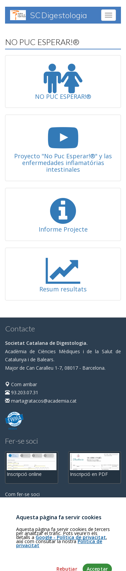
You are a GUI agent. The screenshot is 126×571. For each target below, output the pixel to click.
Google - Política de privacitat (71, 553)
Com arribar (21, 384)
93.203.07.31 (21, 392)
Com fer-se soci (22, 494)
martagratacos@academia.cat (41, 401)
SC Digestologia (48, 15)
